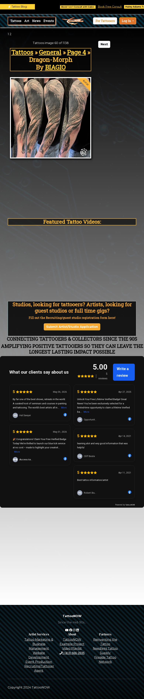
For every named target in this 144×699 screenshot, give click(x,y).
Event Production (38, 662)
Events (48, 21)
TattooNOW (72, 639)
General (50, 52)
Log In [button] (127, 21)
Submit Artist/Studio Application (72, 327)
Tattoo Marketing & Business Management (38, 644)
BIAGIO (55, 67)
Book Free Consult (113, 6)
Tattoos (15, 21)
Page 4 (76, 52)
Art (26, 21)
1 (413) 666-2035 (72, 653)
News (36, 21)
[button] (105, 20)
